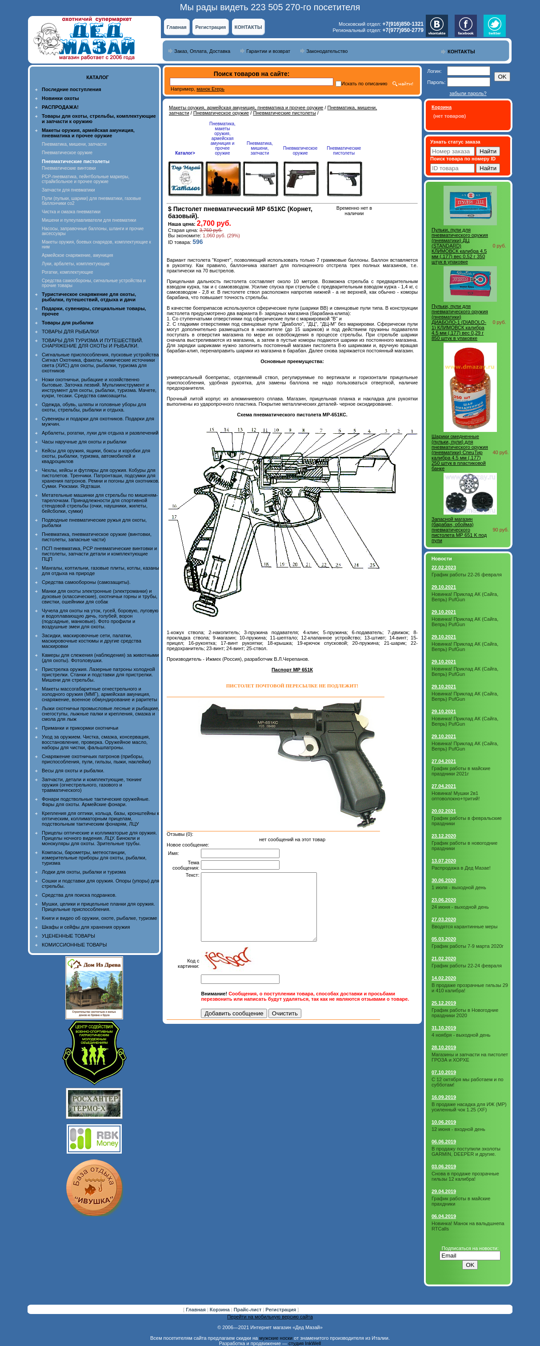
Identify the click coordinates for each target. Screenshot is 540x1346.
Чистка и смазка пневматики (71, 211)
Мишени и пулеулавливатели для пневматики (89, 220)
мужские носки (275, 1338)
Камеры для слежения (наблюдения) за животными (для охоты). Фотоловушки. (100, 657)
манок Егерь (210, 89)
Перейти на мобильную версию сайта (270, 1316)
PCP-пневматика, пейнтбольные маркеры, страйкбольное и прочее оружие (85, 179)
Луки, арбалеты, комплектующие (76, 263)
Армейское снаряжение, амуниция (77, 255)
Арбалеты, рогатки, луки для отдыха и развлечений (100, 432)
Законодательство (327, 51)
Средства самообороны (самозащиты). (86, 582)
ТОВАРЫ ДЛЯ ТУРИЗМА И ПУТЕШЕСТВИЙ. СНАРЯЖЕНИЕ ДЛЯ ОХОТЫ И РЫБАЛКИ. (92, 343)
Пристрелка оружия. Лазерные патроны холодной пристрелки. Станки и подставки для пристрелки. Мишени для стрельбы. (98, 675)
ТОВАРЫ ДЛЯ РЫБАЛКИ (70, 331)
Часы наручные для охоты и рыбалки (84, 441)
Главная (177, 27)
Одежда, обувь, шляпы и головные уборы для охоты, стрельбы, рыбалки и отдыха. (94, 407)
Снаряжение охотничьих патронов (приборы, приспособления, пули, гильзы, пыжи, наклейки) (96, 759)
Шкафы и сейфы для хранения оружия (86, 927)
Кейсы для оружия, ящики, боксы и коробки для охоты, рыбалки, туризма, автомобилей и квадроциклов (96, 456)
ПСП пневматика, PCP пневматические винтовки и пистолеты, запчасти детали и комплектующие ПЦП (99, 554)
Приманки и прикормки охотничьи (80, 728)
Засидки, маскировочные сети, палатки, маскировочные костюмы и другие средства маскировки (91, 641)
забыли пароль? (467, 93)
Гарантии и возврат (268, 51)
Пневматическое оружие (67, 152)
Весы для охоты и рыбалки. (73, 770)
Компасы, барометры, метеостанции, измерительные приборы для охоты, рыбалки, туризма (94, 858)
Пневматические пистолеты (284, 113)
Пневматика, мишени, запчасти (74, 144)
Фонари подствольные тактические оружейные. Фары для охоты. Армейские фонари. (96, 801)
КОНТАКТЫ (248, 27)
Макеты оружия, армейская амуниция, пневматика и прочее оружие (246, 107)
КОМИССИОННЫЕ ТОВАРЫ (74, 944)
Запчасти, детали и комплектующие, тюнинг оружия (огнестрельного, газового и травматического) (92, 785)
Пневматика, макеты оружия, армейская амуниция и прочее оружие (222, 138)
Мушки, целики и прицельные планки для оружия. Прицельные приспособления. (98, 906)
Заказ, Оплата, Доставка (202, 51)
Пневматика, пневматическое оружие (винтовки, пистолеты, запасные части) (97, 536)
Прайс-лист (248, 1309)
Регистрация (210, 27)
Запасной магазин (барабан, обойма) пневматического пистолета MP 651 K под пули (459, 529)
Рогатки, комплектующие (67, 272)
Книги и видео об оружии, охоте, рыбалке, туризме (99, 918)
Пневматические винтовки (69, 168)
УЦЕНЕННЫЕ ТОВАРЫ (68, 936)
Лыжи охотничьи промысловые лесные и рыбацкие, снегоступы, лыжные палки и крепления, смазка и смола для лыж (101, 714)
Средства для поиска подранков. (79, 895)
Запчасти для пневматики (68, 190)
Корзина (220, 1309)
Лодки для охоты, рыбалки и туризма (84, 872)
